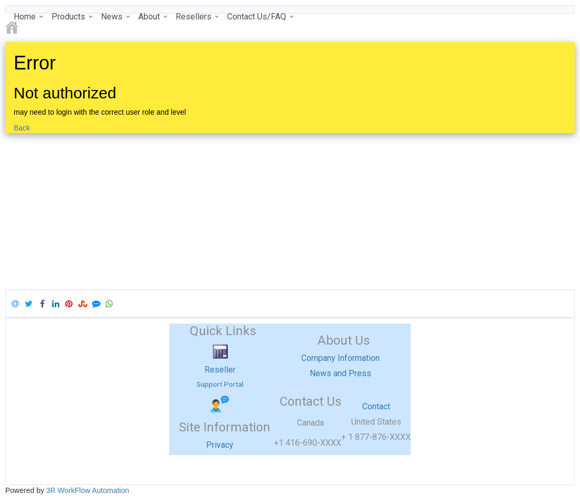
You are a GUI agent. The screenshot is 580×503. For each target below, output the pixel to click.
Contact (376, 406)
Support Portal (220, 384)
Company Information (340, 358)
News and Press (340, 373)
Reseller (220, 370)
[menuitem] (27, 16)
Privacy (219, 445)
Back (22, 128)
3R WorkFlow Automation (87, 490)
